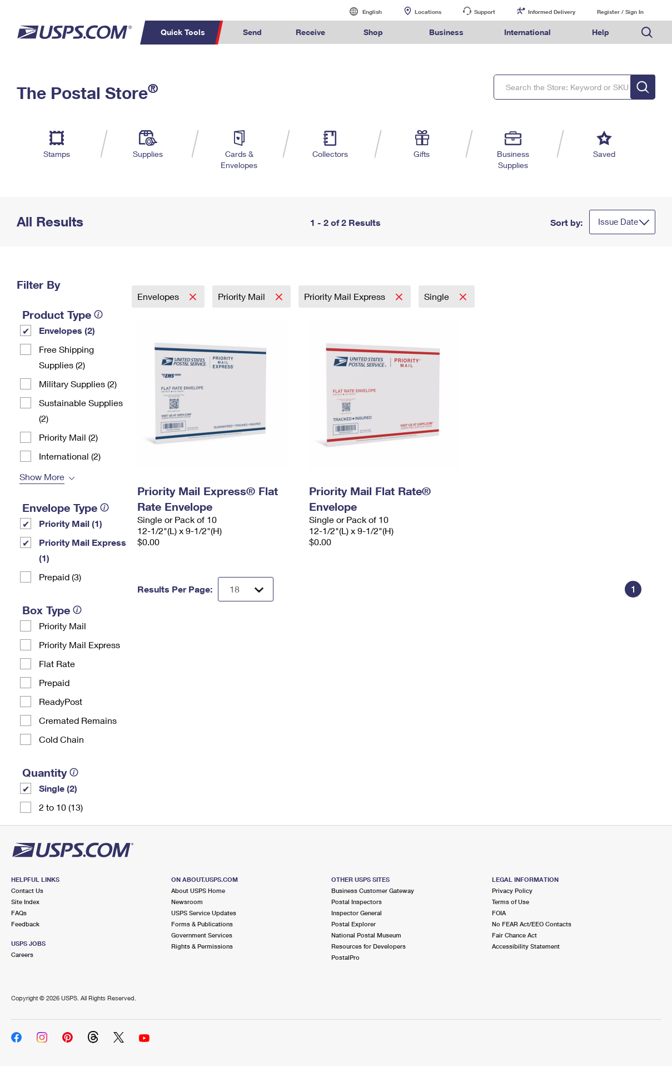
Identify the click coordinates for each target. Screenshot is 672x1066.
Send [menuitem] (252, 32)
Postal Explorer (353, 923)
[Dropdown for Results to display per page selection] (245, 589)
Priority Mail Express (79, 644)
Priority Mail (62, 625)
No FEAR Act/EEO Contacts (531, 923)
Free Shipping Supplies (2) (66, 357)
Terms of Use (510, 901)
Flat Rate (57, 663)
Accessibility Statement (526, 946)
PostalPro (345, 957)
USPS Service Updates (203, 912)
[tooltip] (98, 314)
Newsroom (187, 901)
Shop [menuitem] (373, 32)
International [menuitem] (527, 32)
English (361, 11)
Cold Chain (61, 739)
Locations (428, 11)
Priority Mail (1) (70, 523)
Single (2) (58, 788)
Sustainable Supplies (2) (81, 410)
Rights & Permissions (202, 946)
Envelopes (159, 296)
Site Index (25, 901)
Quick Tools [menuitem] (183, 32)
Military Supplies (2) (78, 383)
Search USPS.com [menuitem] (647, 33)
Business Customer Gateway (372, 890)
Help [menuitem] (600, 32)
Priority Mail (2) (68, 437)
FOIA (499, 912)
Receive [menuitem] (310, 32)
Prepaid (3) (60, 576)
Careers (22, 954)
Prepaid (54, 682)
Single (437, 296)
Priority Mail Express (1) (82, 550)
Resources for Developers (368, 946)
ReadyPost (60, 701)
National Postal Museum (366, 935)
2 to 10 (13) (61, 807)
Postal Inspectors (356, 901)
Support (484, 11)
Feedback (25, 923)
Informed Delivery (551, 11)
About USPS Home (198, 890)
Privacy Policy (512, 890)
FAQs (19, 912)
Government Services (201, 935)
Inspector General (356, 912)
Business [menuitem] (446, 32)
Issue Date (618, 221)
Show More (41, 476)
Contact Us (27, 890)
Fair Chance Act (514, 935)
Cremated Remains (78, 720)
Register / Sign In (620, 11)
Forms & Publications (202, 923)
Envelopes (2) (67, 330)
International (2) (70, 456)
